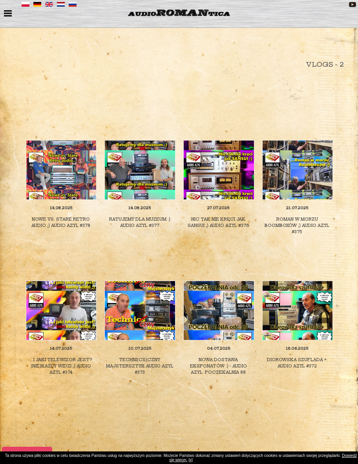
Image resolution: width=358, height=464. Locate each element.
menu (9, 14)
